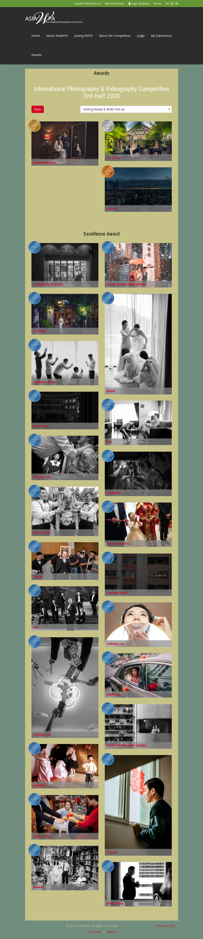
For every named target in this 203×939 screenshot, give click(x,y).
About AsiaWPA (57, 36)
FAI (109, 442)
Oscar (38, 576)
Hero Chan (42, 532)
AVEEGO (111, 932)
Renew (157, 3)
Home (35, 36)
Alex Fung (41, 426)
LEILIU (111, 208)
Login (134, 3)
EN (167, 3)
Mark (111, 391)
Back (37, 109)
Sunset (39, 785)
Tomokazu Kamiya (48, 284)
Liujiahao (114, 493)
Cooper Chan (117, 592)
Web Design (94, 932)
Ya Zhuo (113, 157)
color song (42, 836)
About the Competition (115, 36)
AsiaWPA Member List (88, 3)
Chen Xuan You (119, 543)
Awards (36, 55)
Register (144, 3)
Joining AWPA (83, 36)
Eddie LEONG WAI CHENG (126, 284)
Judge (141, 36)
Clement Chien (45, 382)
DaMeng (113, 694)
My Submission (161, 36)
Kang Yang (115, 903)
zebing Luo (42, 477)
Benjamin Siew (45, 162)
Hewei (38, 887)
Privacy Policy (165, 926)
